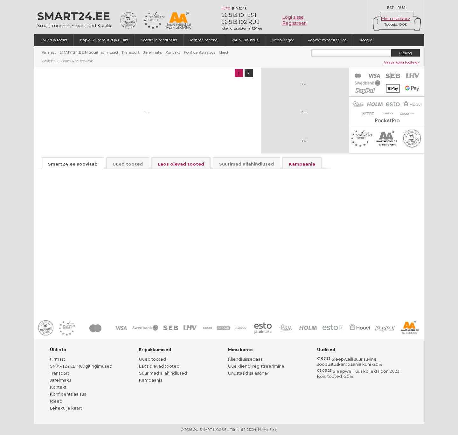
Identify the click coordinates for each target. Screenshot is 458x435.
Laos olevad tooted (159, 366)
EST (390, 7)
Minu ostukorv (395, 18)
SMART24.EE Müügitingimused (88, 52)
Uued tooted (152, 359)
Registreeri (294, 23)
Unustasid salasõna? (248, 373)
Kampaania (151, 380)
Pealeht (48, 61)
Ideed (223, 52)
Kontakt (172, 52)
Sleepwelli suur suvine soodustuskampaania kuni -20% (349, 362)
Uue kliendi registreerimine (256, 366)
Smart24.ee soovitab (76, 61)
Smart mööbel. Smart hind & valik (75, 19)
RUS (401, 7)
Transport (130, 52)
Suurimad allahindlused (163, 373)
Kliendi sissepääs (245, 359)
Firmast (49, 52)
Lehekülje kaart (66, 408)
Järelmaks (152, 52)
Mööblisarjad (283, 39)
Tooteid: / (395, 24)
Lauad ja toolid (53, 39)
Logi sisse (293, 17)
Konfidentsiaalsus (199, 52)
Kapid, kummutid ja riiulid (104, 39)
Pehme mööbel (204, 39)
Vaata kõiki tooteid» (402, 62)
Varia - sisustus (245, 39)
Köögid (366, 39)
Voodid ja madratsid (159, 39)
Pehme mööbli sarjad (327, 39)
